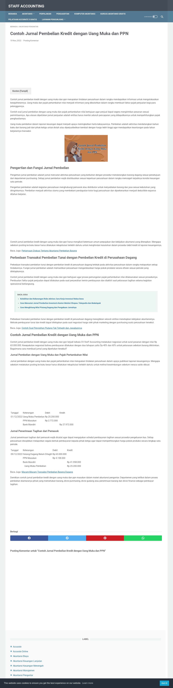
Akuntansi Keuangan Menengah (140, 55)
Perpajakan (47, 9)
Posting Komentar (31, 45)
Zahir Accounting (133, 93)
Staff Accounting (28, 3)
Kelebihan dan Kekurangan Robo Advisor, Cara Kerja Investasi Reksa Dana (52, 339)
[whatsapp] (99, 591)
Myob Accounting (133, 83)
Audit (127, 74)
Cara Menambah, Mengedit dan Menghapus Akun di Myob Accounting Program (139, 150)
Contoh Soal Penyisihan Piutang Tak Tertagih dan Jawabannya (52, 371)
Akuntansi (29, 9)
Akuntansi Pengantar (135, 64)
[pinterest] (74, 591)
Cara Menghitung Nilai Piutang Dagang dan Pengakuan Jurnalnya (48, 347)
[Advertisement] (61, 68)
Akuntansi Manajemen (135, 60)
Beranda (14, 9)
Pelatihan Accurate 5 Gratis (55, 15)
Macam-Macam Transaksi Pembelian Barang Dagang (47, 525)
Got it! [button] (164, 683)
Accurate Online (132, 41)
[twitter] (48, 591)
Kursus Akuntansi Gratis (22, 15)
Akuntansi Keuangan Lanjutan (139, 50)
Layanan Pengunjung (85, 15)
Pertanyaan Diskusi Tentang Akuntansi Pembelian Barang (49, 278)
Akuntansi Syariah (133, 69)
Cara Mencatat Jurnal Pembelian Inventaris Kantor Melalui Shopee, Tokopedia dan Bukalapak (60, 343)
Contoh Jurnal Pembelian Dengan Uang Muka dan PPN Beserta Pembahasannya (140, 130)
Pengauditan (64, 9)
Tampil (23, 95)
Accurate (129, 36)
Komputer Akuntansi (86, 9)
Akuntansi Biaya (132, 45)
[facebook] (23, 591)
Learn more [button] (87, 683)
